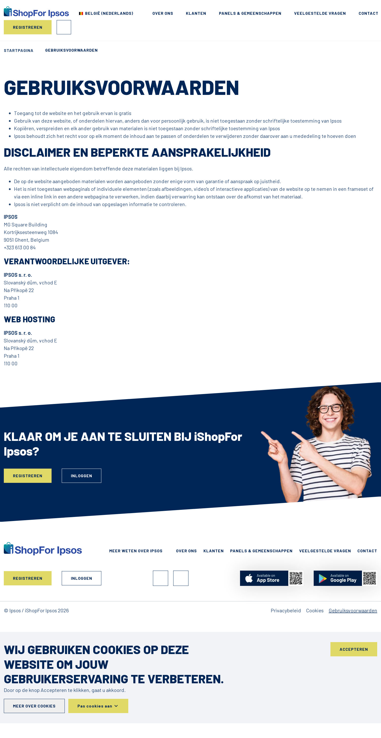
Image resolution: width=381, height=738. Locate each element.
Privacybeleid (286, 610)
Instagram (180, 578)
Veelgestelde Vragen (320, 13)
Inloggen (64, 27)
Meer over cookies (34, 705)
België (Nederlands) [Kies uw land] (109, 13)
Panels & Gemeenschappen (250, 13)
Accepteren (354, 649)
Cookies (315, 610)
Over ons (162, 13)
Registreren (27, 27)
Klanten (196, 13)
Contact (368, 13)
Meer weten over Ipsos (136, 550)
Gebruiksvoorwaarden (353, 610)
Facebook (160, 578)
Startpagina (19, 50)
